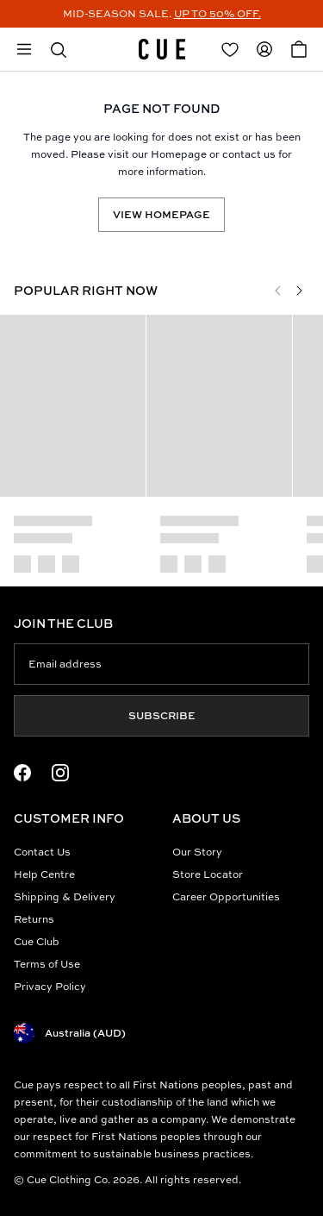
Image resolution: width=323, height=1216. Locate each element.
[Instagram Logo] (60, 772)
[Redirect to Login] (230, 49)
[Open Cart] (299, 49)
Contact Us (42, 851)
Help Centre (44, 874)
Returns (34, 919)
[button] (58, 49)
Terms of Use (47, 963)
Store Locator (207, 874)
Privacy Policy (50, 986)
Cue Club (36, 941)
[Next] (299, 290)
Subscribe (162, 715)
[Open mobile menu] (24, 49)
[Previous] (278, 290)
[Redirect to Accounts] (264, 49)
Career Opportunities (226, 896)
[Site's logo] (162, 49)
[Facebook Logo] (22, 772)
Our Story (197, 851)
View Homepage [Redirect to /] (161, 214)
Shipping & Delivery (64, 896)
